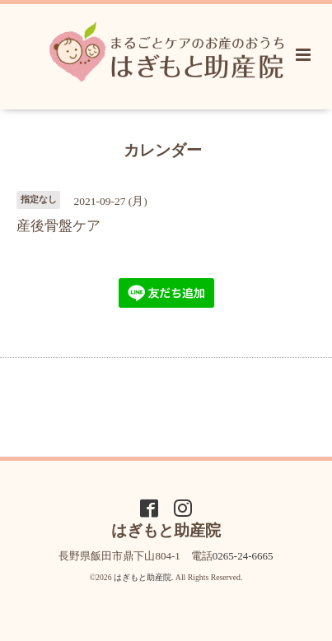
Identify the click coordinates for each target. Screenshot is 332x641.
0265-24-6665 (243, 556)
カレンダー (163, 149)
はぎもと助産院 (142, 577)
